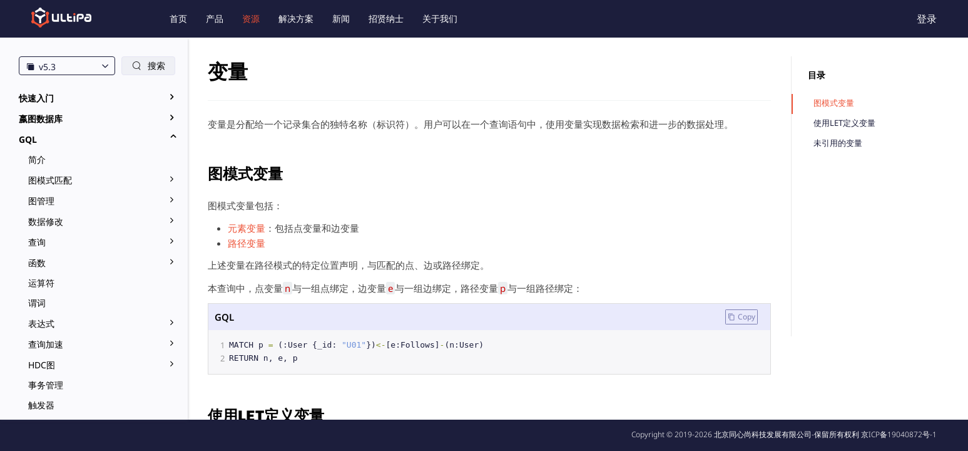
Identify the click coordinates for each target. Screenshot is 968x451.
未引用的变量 (837, 143)
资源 (251, 18)
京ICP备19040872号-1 (899, 434)
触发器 (41, 405)
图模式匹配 (50, 180)
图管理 (41, 201)
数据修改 (45, 221)
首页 (178, 18)
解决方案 (295, 18)
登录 (927, 19)
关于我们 (439, 18)
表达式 (41, 323)
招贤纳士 (386, 18)
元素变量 (246, 228)
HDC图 (41, 365)
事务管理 (45, 385)
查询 (37, 242)
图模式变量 (833, 103)
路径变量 (246, 243)
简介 (37, 159)
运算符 (41, 283)
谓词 (37, 303)
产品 (214, 18)
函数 (37, 263)
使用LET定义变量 (844, 123)
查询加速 (45, 344)
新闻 (341, 18)
